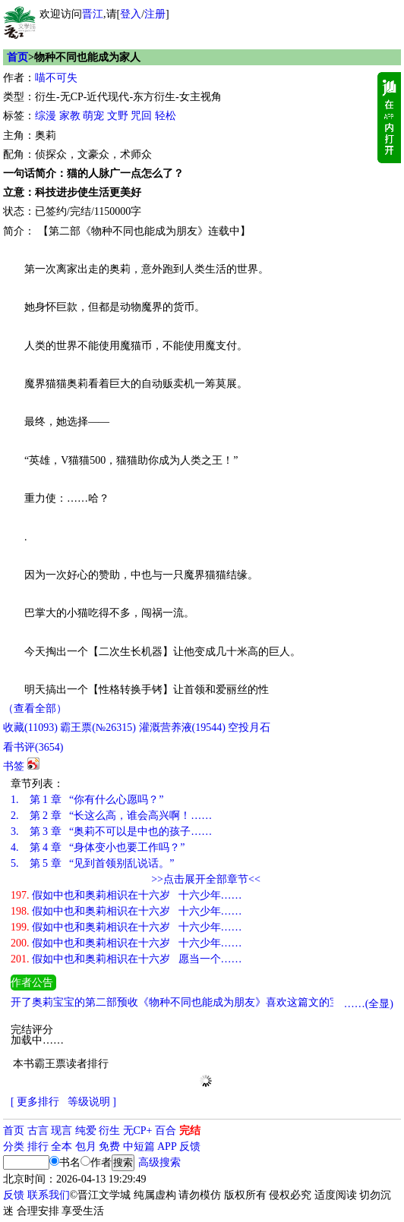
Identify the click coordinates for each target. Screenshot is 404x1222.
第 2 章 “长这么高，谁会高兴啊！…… (111, 815)
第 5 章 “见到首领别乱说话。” (92, 863)
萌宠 (93, 115)
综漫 (45, 115)
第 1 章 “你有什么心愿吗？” (87, 799)
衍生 (109, 1130)
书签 (13, 766)
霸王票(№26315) (98, 727)
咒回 (141, 115)
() (30, 727)
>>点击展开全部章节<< (205, 879)
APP (167, 1146)
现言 (61, 1130)
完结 (189, 1130)
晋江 (92, 14)
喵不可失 (56, 77)
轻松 (165, 115)
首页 (17, 57)
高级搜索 (159, 1162)
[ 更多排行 (35, 1101)
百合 (165, 1130)
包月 (85, 1146)
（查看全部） (35, 708)
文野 (117, 115)
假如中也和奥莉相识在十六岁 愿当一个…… (126, 959)
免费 (109, 1146)
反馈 (189, 1146)
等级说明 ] (92, 1101)
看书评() (33, 747)
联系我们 (48, 1195)
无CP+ (138, 1130)
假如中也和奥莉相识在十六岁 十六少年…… (126, 895)
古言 (38, 1130)
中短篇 (139, 1146)
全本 (61, 1146)
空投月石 (249, 727)
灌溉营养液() (182, 727)
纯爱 (85, 1130)
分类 (13, 1146)
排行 (38, 1146)
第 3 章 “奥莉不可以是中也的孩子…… (111, 831)
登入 (130, 14)
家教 (69, 115)
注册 (155, 14)
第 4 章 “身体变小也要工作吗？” (98, 847)
